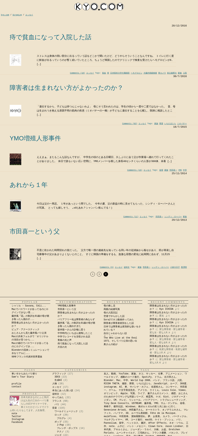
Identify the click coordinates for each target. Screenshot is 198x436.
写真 (132, 393)
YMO (180, 170)
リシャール (135, 400)
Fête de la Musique (162, 413)
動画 (113, 373)
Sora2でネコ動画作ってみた (119, 319)
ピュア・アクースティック (25, 329)
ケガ (158, 396)
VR (126, 419)
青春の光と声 (65, 340)
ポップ (58, 422)
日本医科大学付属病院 (120, 73)
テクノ (60, 431)
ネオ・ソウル (176, 423)
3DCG (57, 377)
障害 (161, 124)
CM (115, 400)
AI (120, 387)
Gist (166, 396)
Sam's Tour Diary (23, 377)
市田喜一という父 (35, 231)
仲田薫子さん (136, 410)
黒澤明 (184, 267)
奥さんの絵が (111, 344)
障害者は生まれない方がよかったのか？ (66, 87)
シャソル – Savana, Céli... (29, 306)
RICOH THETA (111, 383)
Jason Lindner (174, 426)
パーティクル (179, 416)
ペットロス (132, 423)
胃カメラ (162, 73)
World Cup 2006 (140, 380)
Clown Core (155, 426)
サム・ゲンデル (169, 403)
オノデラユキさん (171, 410)
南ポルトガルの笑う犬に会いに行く (156, 406)
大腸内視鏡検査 (150, 73)
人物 (54, 383)
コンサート (171, 387)
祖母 (161, 170)
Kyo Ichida (146, 434)
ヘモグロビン (136, 73)
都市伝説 (118, 406)
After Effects (157, 423)
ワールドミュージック (66, 411)
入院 (185, 73)
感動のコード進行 (129, 377)
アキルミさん (120, 429)
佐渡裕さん (157, 387)
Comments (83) (129, 124)
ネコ (141, 373)
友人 (106, 373)
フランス (56, 401)
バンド (156, 380)
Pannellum (110, 423)
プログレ (61, 418)
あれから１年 (29, 184)
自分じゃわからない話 (115, 333)
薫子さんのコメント (158, 393)
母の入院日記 (111, 312)
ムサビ (120, 426)
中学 (185, 170)
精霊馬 (149, 396)
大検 (156, 429)
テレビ (122, 400)
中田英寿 (123, 416)
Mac (118, 380)
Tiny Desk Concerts (116, 403)
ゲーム (112, 390)
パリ (57, 404)
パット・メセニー (136, 426)
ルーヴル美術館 (139, 413)
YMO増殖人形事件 (35, 138)
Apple (123, 393)
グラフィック (59, 373)
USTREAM (136, 403)
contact (16, 386)
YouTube (123, 373)
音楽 (54, 408)
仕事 (160, 373)
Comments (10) (77, 73)
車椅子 (107, 406)
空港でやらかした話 (114, 316)
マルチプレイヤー (113, 419)
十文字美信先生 (127, 390)
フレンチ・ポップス (67, 428)
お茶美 (156, 416)
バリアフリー (150, 400)
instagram (110, 387)
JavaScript (160, 383)
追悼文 (127, 267)
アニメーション (174, 373)
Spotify (147, 377)
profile (16, 384)
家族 (180, 73)
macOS (148, 419)
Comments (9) (107, 267)
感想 (173, 393)
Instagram (18, 419)
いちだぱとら (170, 124)
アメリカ (142, 390)
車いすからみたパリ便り (24, 373)
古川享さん (170, 377)
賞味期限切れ (138, 416)
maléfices (110, 416)
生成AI (58, 380)
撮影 (124, 383)
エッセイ (90, 73)
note (14, 413)
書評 (143, 423)
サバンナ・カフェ (139, 387)
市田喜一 (173, 170)
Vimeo (181, 390)
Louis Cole (169, 390)
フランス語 (168, 380)
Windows (130, 406)
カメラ (166, 416)
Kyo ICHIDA (166, 309)
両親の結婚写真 (112, 309)
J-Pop (60, 425)
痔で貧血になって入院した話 (50, 37)
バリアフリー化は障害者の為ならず (76, 319)
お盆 (163, 429)
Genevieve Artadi (115, 410)
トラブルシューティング (172, 400)
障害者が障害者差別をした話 (119, 323)
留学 (121, 423)
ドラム (157, 377)
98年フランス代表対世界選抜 (27, 356)
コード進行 (136, 419)
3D (127, 413)
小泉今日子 (175, 267)
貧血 (104, 73)
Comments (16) (134, 170)
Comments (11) (130, 217)
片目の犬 (62, 347)
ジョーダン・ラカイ (140, 429)
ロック (58, 415)
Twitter (16, 416)
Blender (109, 380)
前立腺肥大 (172, 73)
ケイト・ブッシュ (164, 419)
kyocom (99, 6)
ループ (173, 383)
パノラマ (118, 413)
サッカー (150, 373)
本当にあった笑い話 (62, 390)
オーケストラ (153, 410)
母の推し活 (109, 306)
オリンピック (111, 393)
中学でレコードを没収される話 (74, 336)
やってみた (58, 397)
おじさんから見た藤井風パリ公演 (29, 333)
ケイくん (154, 390)
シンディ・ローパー (173, 217)
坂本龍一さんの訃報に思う (71, 329)
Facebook (17, 422)
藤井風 (147, 403)
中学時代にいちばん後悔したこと (75, 333)
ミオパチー (182, 124)
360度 (183, 383)
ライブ (141, 393)
